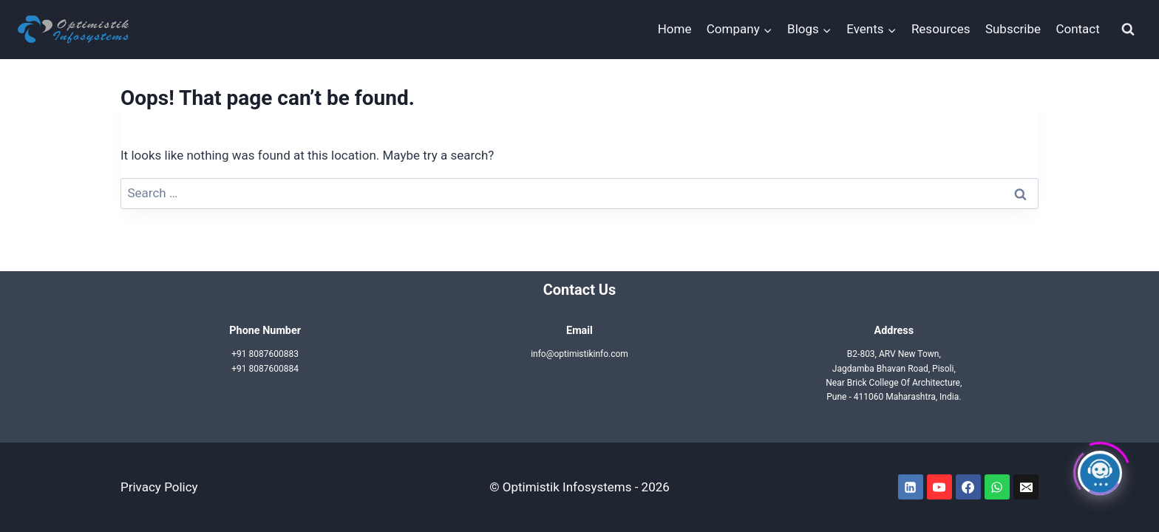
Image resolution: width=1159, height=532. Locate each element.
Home (675, 28)
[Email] (1026, 486)
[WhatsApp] (997, 486)
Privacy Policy (159, 487)
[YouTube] (939, 486)
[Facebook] (968, 486)
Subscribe (1013, 28)
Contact (1077, 28)
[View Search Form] (1128, 29)
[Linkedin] (910, 486)
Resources (941, 28)
